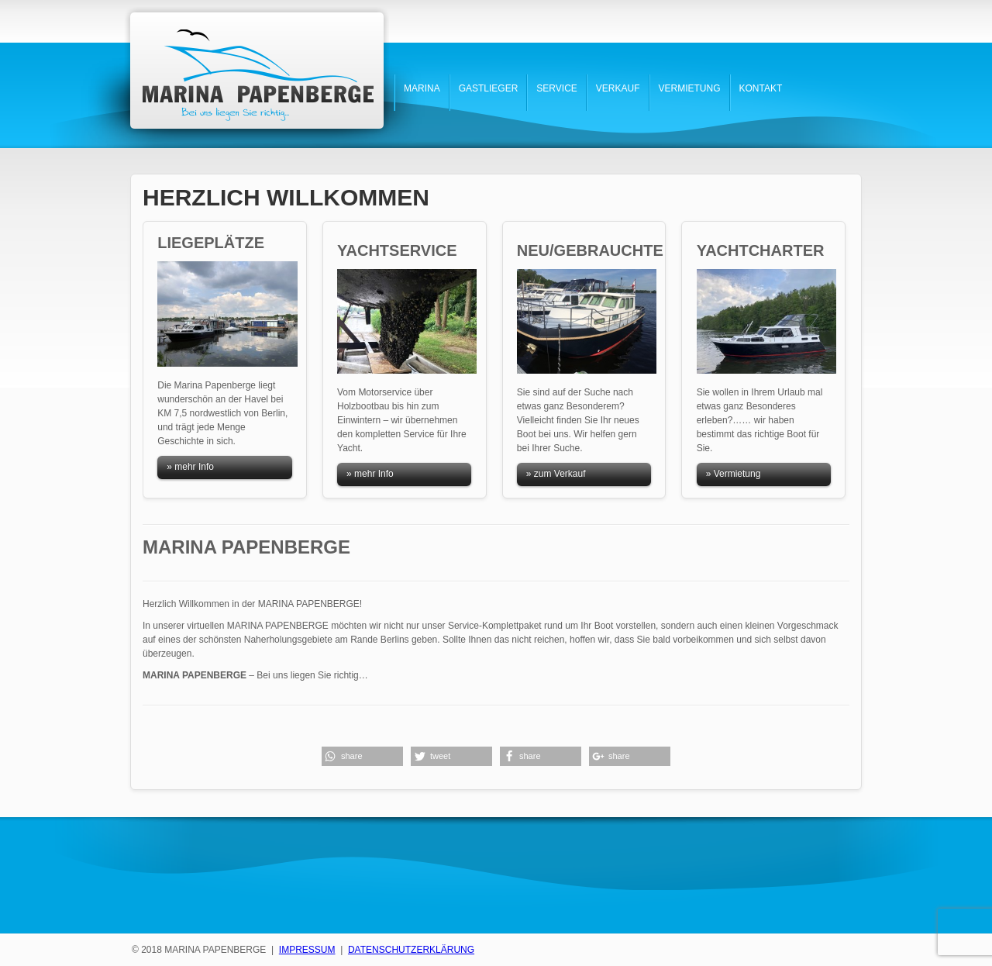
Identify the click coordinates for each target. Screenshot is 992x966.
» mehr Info (190, 466)
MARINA (422, 88)
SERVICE (556, 88)
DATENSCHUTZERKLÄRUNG (411, 949)
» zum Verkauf (556, 473)
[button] (362, 756)
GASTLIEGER (488, 88)
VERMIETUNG (690, 88)
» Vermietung (733, 473)
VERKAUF (618, 88)
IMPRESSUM (307, 949)
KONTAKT (761, 88)
